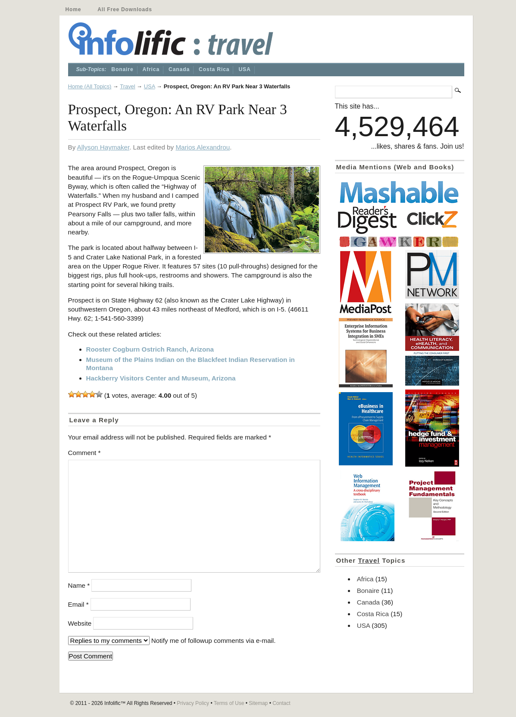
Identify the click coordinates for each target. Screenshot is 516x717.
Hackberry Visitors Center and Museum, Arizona (161, 378)
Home (73, 9)
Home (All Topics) (90, 86)
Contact (281, 703)
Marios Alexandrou (202, 147)
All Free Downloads (124, 9)
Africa (151, 69)
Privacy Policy (193, 703)
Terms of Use (229, 703)
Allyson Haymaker (103, 147)
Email (78, 604)
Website (80, 623)
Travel (127, 86)
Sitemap (258, 703)
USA (244, 69)
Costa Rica (214, 69)
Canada (179, 69)
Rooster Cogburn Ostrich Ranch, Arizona (150, 349)
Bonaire (122, 69)
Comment (84, 452)
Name (79, 585)
